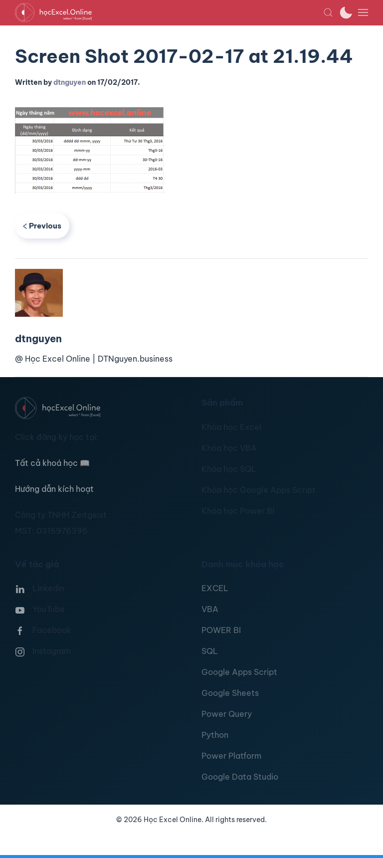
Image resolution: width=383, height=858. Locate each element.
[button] (328, 12)
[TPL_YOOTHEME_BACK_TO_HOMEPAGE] (169, 12)
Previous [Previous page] (42, 225)
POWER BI (221, 630)
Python (214, 735)
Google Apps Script (239, 672)
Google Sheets (230, 693)
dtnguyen (69, 82)
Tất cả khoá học (52, 463)
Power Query (226, 714)
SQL (209, 651)
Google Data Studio (239, 777)
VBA (209, 609)
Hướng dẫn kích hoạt (54, 489)
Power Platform (231, 756)
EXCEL (214, 588)
